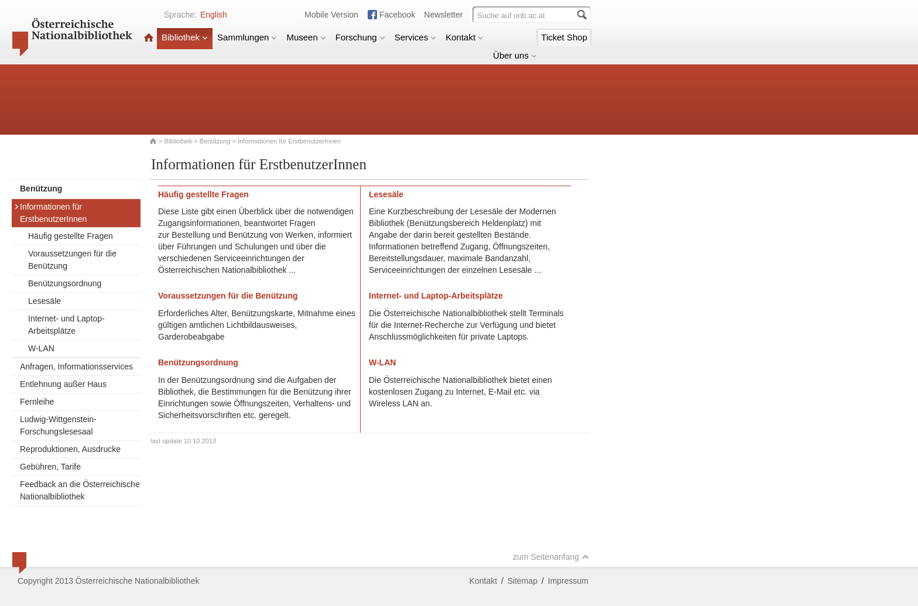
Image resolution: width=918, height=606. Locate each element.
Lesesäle (44, 301)
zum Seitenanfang (551, 557)
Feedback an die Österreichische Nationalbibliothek (80, 490)
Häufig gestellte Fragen (70, 236)
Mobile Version (331, 14)
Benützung (215, 141)
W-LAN (41, 348)
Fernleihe (37, 401)
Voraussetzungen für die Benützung (72, 260)
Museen (306, 37)
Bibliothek (185, 37)
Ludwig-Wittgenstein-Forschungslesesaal (58, 425)
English (213, 14)
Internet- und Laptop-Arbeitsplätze (66, 324)
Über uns (515, 55)
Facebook (397, 14)
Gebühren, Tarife (50, 466)
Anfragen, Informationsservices (76, 366)
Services (416, 37)
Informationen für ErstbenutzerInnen (50, 213)
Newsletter (443, 14)
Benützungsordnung (64, 283)
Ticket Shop (564, 37)
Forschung (360, 37)
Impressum (568, 581)
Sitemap (522, 581)
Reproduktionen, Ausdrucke (70, 449)
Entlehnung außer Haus (63, 384)
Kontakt (465, 37)
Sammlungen (247, 37)
